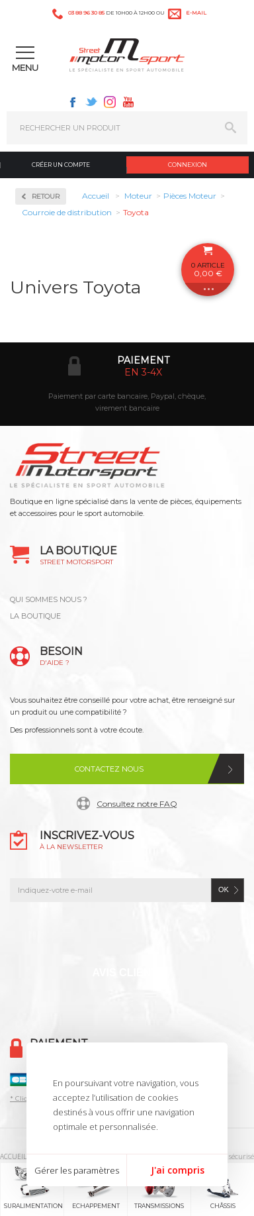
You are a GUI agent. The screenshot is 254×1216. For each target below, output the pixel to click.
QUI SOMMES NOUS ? (48, 599)
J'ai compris (177, 1170)
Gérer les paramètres (76, 1170)
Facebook (73, 102)
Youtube (128, 102)
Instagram (110, 102)
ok (223, 889)
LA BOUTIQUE (35, 616)
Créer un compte (61, 164)
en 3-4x (143, 372)
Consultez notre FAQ (137, 804)
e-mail (196, 12)
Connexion (187, 164)
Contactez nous (109, 769)
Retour (46, 196)
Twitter (91, 102)
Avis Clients (128, 972)
